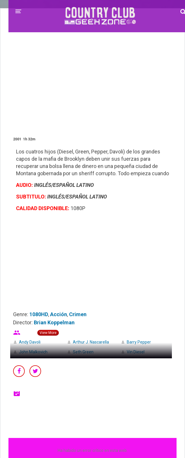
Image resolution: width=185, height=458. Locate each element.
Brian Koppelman (54, 322)
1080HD (38, 314)
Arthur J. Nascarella (91, 342)
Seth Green (83, 352)
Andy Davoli (29, 342)
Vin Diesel (136, 352)
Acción (58, 314)
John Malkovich (33, 352)
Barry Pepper (139, 342)
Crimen (78, 314)
